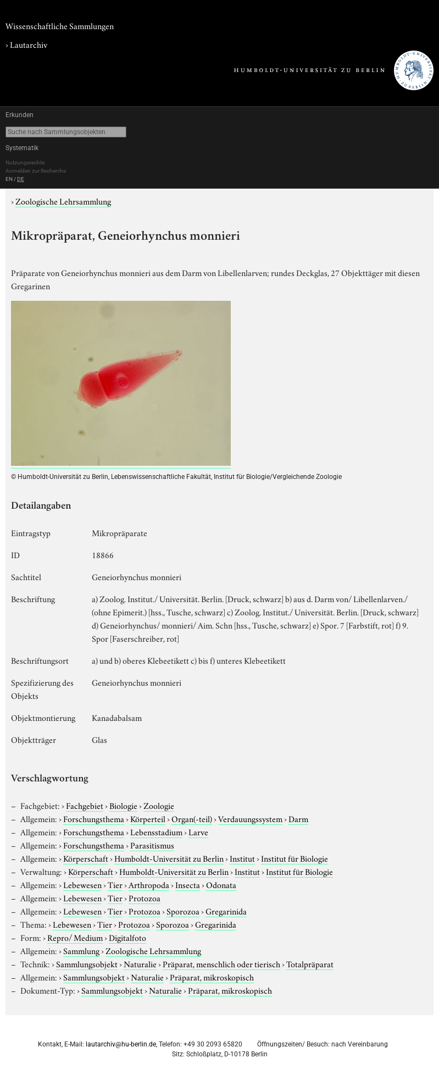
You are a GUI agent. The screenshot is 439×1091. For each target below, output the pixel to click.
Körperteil (147, 818)
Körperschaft (85, 858)
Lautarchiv (28, 44)
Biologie (123, 805)
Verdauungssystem (250, 818)
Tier (115, 884)
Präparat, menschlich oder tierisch (221, 963)
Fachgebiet (84, 805)
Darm (298, 818)
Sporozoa (182, 911)
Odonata (221, 884)
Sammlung (81, 950)
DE (20, 179)
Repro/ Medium (75, 937)
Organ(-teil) (191, 818)
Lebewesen (82, 884)
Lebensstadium (156, 831)
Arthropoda (149, 884)
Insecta (187, 884)
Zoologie (158, 805)
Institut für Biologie (294, 858)
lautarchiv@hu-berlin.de (121, 1044)
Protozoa (144, 897)
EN (9, 179)
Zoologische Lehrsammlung (63, 201)
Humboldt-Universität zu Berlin (169, 858)
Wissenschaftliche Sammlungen (59, 25)
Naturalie (140, 963)
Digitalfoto (127, 937)
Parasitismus (152, 845)
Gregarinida (226, 911)
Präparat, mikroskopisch (212, 977)
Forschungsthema (93, 818)
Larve (198, 831)
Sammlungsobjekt (87, 963)
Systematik (21, 148)
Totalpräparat (310, 963)
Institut (242, 858)
